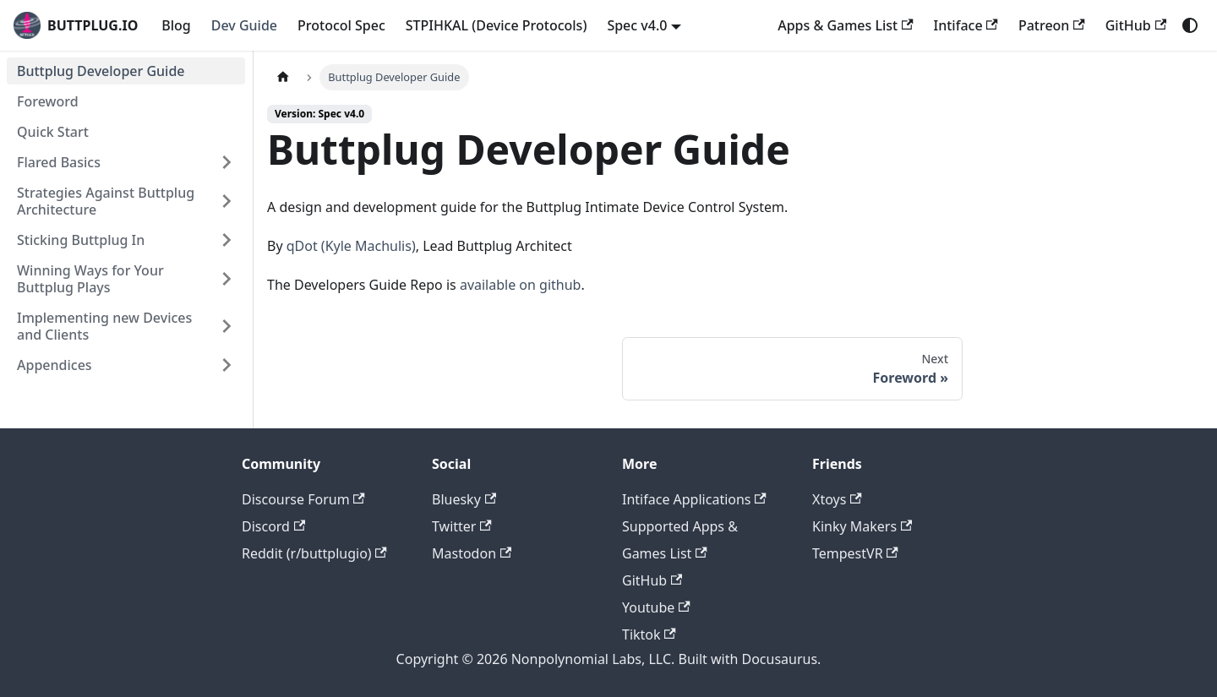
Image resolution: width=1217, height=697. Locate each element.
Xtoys (837, 499)
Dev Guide (244, 25)
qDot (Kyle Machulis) (351, 246)
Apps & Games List (845, 25)
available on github (520, 284)
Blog (175, 25)
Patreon (1051, 25)
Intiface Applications (694, 499)
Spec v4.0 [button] (637, 25)
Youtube (656, 607)
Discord (273, 526)
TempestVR (855, 553)
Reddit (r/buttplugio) (314, 553)
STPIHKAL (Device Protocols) (496, 25)
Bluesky (464, 499)
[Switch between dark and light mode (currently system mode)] (1189, 25)
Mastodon (471, 553)
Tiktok (649, 634)
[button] (126, 162)
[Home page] (283, 77)
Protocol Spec (341, 25)
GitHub (1135, 25)
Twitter (462, 526)
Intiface (966, 25)
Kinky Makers (862, 526)
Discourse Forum (303, 499)
